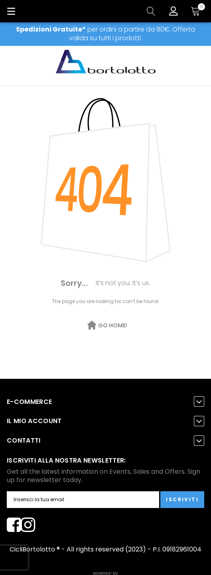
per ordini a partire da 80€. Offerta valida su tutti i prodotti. (105, 34)
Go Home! (112, 325)
